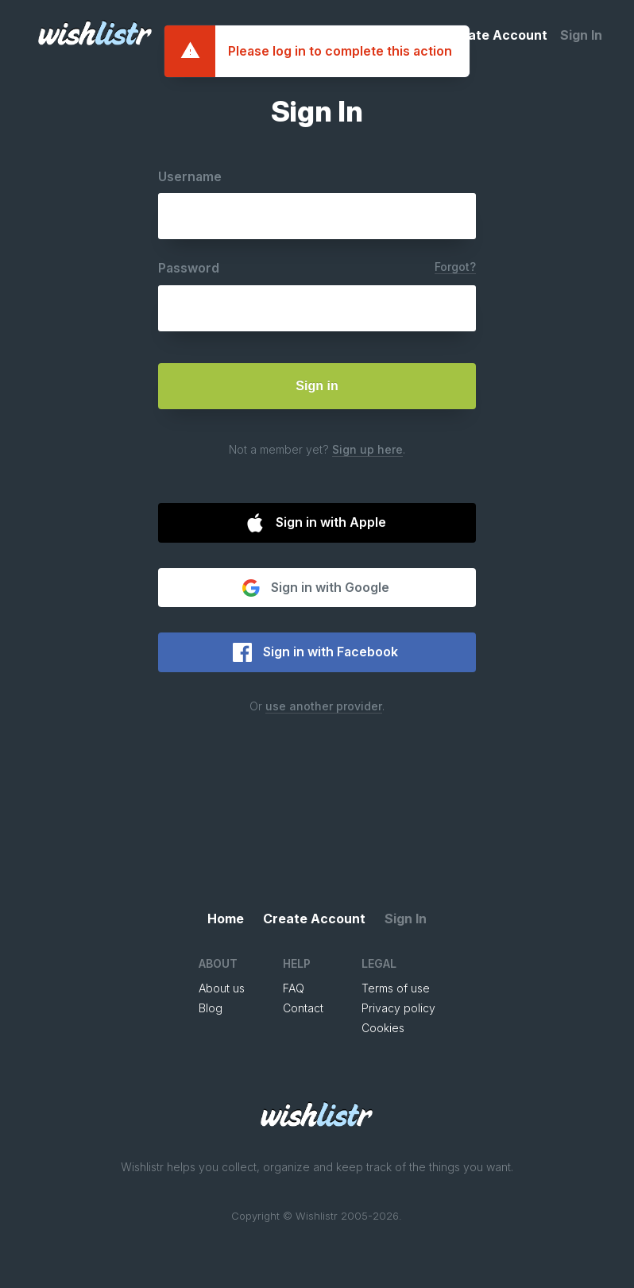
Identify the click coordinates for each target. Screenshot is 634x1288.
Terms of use (395, 988)
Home (414, 35)
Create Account (496, 35)
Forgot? (455, 266)
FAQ (293, 988)
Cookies (382, 1028)
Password (188, 268)
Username (190, 176)
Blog (210, 1008)
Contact (303, 1008)
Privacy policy (398, 1008)
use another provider (323, 706)
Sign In (581, 35)
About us (222, 988)
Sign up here (367, 449)
